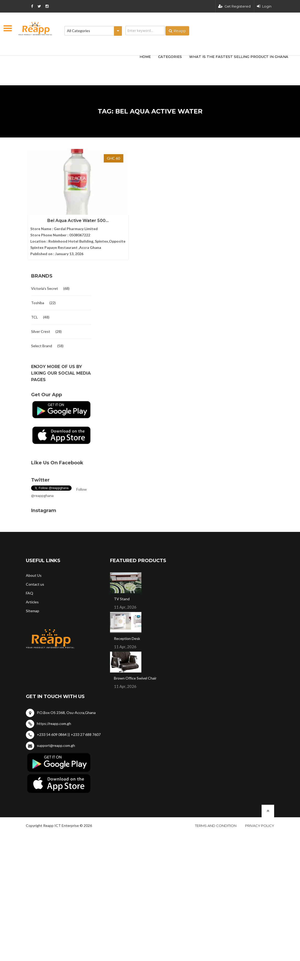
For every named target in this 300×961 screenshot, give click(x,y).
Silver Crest (40, 327)
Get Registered (234, 6)
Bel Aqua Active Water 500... (61, 202)
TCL (34, 313)
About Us (34, 571)
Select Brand (41, 341)
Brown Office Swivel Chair (135, 674)
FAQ (29, 589)
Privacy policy (259, 821)
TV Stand (122, 594)
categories (170, 57)
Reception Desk (127, 634)
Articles (32, 598)
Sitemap (32, 606)
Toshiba (37, 298)
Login (264, 6)
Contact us (35, 580)
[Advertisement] (89, 62)
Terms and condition (215, 821)
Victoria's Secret (44, 284)
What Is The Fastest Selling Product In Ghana (238, 57)
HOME (145, 57)
